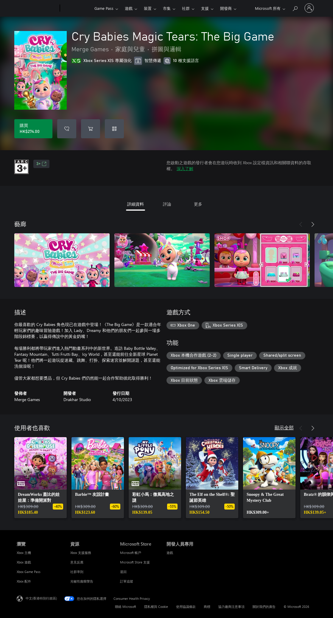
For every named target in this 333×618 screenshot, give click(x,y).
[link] (40, 477)
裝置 (148, 8)
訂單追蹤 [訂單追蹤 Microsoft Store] (126, 581)
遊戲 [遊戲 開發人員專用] (169, 553)
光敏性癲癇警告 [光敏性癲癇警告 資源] (81, 581)
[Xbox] (76, 8)
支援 (205, 8)
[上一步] (301, 224)
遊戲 (129, 8)
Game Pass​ (103, 8)
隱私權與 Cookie (156, 606)
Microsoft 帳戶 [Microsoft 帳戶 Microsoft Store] (130, 553)
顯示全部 (284, 427)
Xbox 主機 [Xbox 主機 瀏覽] (24, 553)
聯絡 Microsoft (125, 606)
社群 (186, 8)
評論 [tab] (167, 204)
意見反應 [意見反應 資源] (76, 562)
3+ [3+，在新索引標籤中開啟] (41, 164)
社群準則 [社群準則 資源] (76, 572)
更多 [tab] (198, 204)
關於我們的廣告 (264, 606)
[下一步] (313, 224)
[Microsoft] (37, 8)
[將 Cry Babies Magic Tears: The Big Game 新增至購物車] (90, 128)
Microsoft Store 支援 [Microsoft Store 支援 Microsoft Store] (135, 562)
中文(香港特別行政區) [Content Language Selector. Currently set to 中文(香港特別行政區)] (41, 598)
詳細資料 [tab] (135, 204)
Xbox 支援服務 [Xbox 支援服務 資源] (80, 553)
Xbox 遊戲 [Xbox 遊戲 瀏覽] (24, 562)
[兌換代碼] (114, 128)
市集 (167, 8)
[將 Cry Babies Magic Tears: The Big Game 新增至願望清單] (66, 128)
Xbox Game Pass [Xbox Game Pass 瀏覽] (29, 572)
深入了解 (185, 168)
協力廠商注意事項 (231, 606)
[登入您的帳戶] (309, 8)
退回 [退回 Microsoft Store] (123, 572)
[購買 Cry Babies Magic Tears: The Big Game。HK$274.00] (33, 128)
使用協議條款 (186, 606)
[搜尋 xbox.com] (295, 7)
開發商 (226, 8)
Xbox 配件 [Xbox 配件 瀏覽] (24, 581)
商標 (207, 606)
